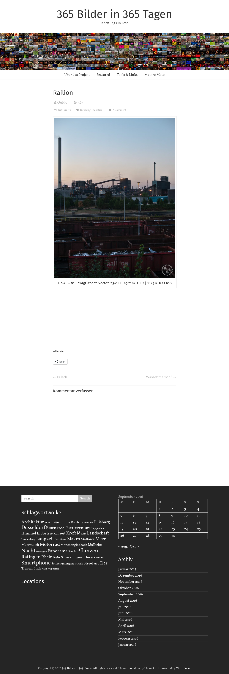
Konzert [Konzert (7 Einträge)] (59, 533)
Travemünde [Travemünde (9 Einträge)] (31, 568)
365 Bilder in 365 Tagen (114, 14)
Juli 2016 (125, 607)
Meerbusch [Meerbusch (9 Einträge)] (30, 545)
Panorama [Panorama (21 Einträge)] (58, 551)
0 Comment (117, 110)
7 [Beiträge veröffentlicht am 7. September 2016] (147, 515)
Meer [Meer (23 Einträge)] (100, 539)
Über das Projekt (77, 74)
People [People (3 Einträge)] (72, 551)
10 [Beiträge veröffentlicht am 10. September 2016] (186, 515)
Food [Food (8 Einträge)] (61, 528)
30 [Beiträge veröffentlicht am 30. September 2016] (173, 535)
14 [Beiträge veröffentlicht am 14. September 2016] (147, 522)
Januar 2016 (127, 644)
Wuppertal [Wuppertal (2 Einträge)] (53, 569)
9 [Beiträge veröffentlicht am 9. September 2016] (172, 515)
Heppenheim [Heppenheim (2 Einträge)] (98, 528)
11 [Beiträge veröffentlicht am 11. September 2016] (198, 515)
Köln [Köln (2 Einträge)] (83, 534)
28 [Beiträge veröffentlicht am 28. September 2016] (148, 535)
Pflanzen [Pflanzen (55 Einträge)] (87, 551)
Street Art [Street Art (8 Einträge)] (91, 563)
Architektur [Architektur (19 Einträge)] (32, 522)
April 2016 (126, 626)
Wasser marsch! (161, 377)
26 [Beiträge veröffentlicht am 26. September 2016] (122, 535)
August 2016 (127, 600)
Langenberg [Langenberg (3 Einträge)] (28, 539)
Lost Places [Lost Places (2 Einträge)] (60, 539)
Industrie (97, 110)
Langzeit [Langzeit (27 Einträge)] (45, 539)
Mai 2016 (125, 619)
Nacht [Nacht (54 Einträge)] (28, 551)
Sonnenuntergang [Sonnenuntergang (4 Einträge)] (63, 564)
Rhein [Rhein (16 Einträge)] (47, 557)
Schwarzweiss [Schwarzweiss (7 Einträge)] (93, 557)
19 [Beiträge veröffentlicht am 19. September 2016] (122, 529)
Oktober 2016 (128, 588)
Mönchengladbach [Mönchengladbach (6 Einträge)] (74, 545)
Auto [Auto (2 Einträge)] (47, 522)
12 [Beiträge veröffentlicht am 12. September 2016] (122, 522)
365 (80, 102)
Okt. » (134, 546)
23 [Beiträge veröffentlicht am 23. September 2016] (173, 529)
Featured (103, 74)
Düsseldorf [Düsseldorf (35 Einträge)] (33, 527)
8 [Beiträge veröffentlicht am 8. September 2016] (159, 515)
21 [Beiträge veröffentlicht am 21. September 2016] (147, 529)
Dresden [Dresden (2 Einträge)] (88, 522)
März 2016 (126, 632)
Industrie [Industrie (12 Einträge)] (45, 533)
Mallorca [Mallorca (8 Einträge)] (88, 539)
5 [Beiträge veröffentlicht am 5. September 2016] (121, 515)
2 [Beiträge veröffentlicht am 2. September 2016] (172, 509)
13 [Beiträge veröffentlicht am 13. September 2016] (134, 522)
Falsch (60, 377)
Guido (62, 102)
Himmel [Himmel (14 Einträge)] (28, 533)
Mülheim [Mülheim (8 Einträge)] (95, 544)
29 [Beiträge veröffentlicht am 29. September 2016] (160, 535)
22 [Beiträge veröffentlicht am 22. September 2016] (160, 529)
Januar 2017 (127, 569)
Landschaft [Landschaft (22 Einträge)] (98, 533)
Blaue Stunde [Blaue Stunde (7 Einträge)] (60, 522)
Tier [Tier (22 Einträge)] (104, 563)
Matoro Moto (154, 74)
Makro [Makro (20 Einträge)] (73, 539)
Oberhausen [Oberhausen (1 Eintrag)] (41, 551)
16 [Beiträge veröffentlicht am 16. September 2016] (172, 522)
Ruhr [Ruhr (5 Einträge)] (56, 557)
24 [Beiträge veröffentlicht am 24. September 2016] (186, 529)
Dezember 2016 (130, 575)
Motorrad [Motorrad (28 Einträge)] (50, 544)
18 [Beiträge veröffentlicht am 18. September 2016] (198, 522)
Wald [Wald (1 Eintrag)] (44, 569)
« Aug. (123, 546)
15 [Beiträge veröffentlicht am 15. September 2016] (160, 522)
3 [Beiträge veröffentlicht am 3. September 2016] (185, 509)
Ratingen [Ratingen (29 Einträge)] (31, 557)
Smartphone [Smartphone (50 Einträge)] (36, 563)
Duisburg (85, 110)
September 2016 (130, 594)
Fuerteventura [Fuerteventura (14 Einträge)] (78, 528)
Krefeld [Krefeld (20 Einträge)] (73, 533)
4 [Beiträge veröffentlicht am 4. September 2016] (198, 509)
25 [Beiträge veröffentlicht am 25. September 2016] (199, 529)
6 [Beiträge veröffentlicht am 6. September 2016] (134, 515)
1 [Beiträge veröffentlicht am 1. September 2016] (159, 509)
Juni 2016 (125, 613)
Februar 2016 (128, 638)
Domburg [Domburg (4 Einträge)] (77, 522)
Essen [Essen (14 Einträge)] (51, 528)
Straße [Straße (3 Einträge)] (79, 564)
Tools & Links (127, 74)
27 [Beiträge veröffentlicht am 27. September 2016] (134, 535)
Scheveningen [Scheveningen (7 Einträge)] (71, 557)
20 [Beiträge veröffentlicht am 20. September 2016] (135, 529)
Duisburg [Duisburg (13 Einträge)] (102, 522)
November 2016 (130, 581)
